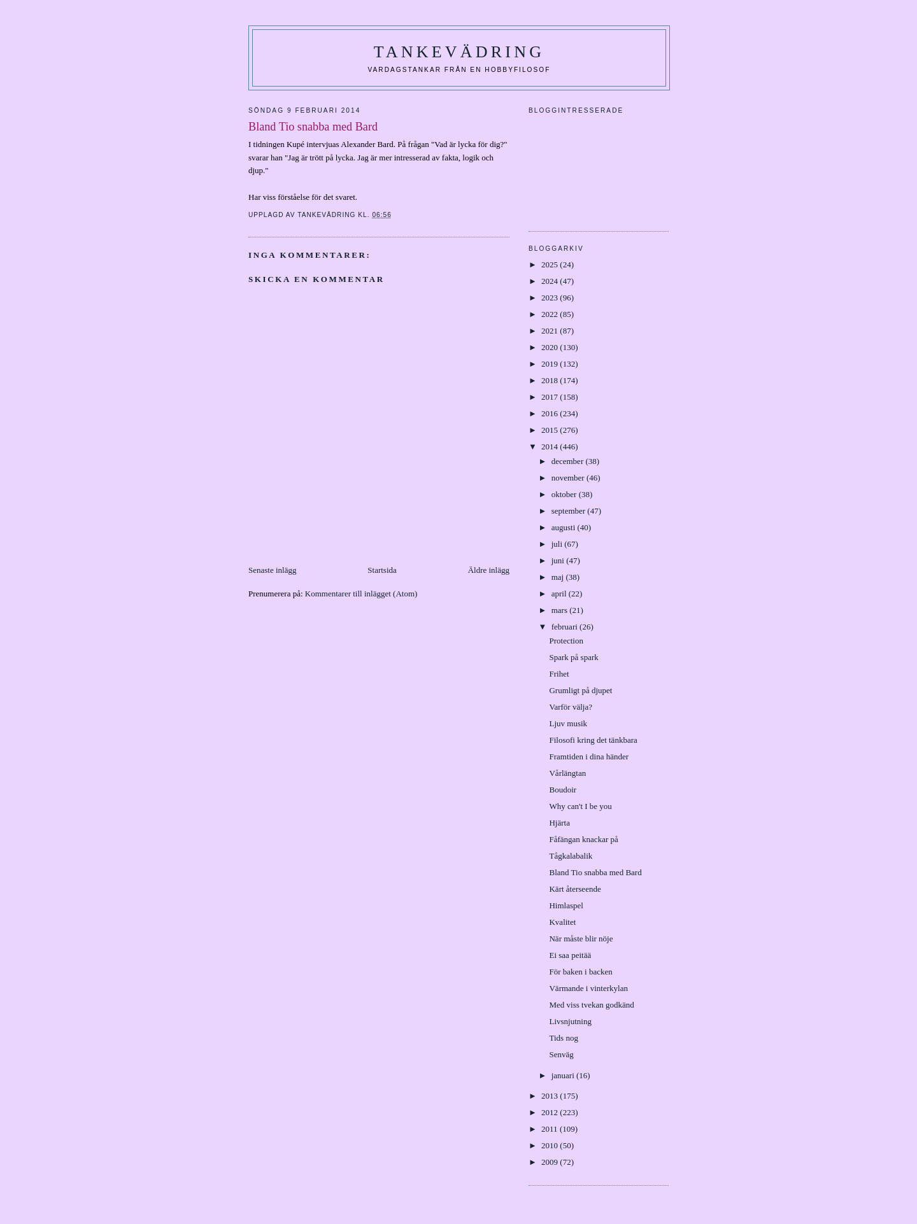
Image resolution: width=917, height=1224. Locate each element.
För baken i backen (580, 971)
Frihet (559, 674)
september (569, 511)
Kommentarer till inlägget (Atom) (361, 593)
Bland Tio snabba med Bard (595, 872)
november (568, 477)
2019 (550, 364)
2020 (550, 347)
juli (558, 544)
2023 (550, 297)
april (560, 593)
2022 (550, 314)
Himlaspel (566, 905)
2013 (550, 1096)
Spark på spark (573, 657)
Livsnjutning (570, 1021)
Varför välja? (570, 707)
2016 (550, 413)
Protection (566, 640)
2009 (550, 1162)
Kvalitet (562, 922)
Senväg (561, 1054)
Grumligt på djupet (580, 690)
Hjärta (559, 822)
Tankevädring (459, 52)
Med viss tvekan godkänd (591, 1004)
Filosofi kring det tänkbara (593, 740)
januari (563, 1075)
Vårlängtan (567, 773)
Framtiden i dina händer (589, 756)
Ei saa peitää (570, 955)
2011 (550, 1129)
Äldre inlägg (488, 570)
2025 (550, 264)
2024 (550, 281)
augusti (564, 527)
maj (558, 577)
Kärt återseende (575, 889)
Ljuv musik (568, 723)
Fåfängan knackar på (583, 839)
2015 (550, 430)
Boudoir (562, 789)
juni (558, 560)
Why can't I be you (580, 806)
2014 (550, 446)
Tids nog (563, 1038)
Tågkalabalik (570, 856)
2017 (550, 397)
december (568, 461)
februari (565, 626)
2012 (550, 1112)
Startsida (382, 570)
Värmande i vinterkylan (588, 988)
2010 (550, 1145)
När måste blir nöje (581, 938)
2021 (550, 330)
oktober (565, 494)
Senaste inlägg (272, 570)
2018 (550, 380)
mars (560, 610)
